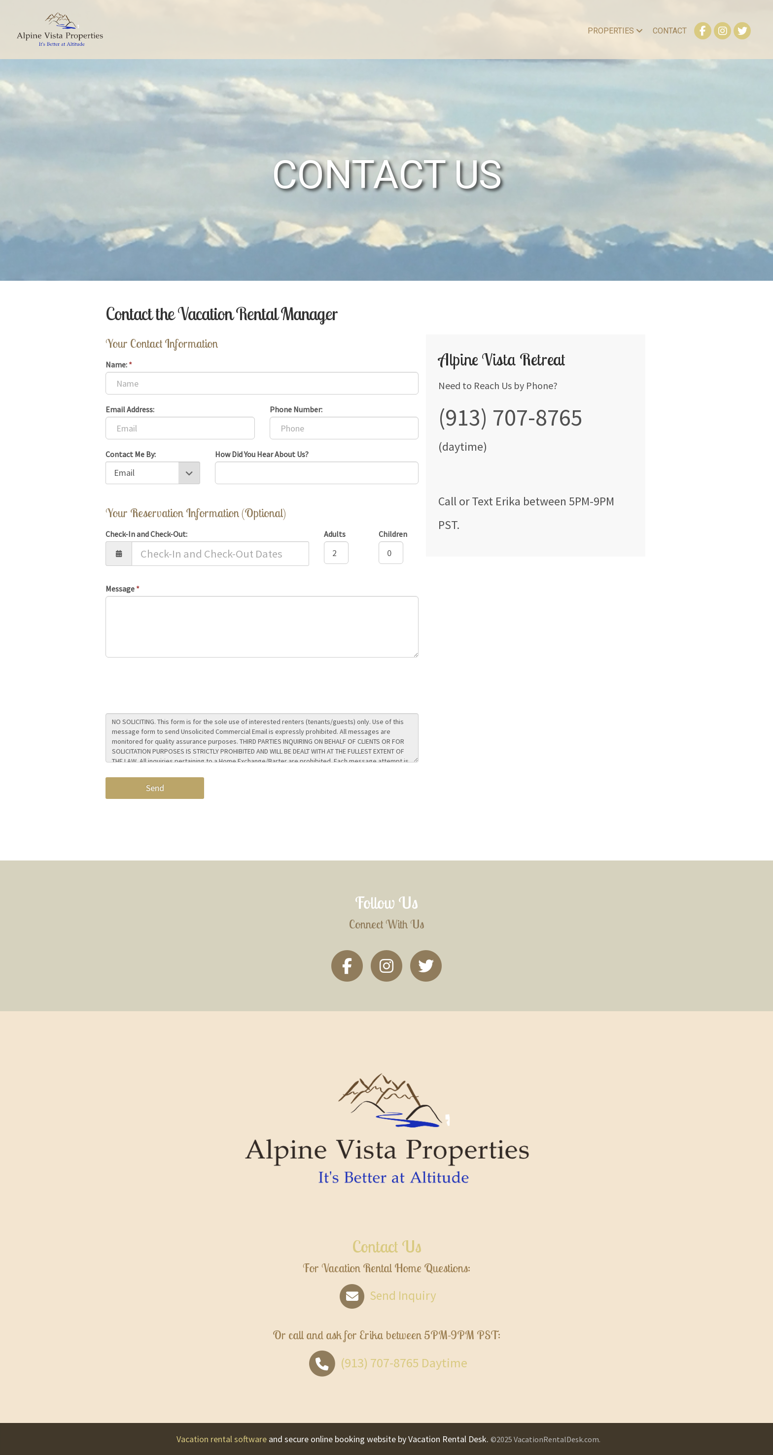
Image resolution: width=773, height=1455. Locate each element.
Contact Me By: (130, 454)
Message (122, 589)
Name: (118, 364)
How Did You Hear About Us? (262, 454)
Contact (670, 30)
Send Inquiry (387, 1295)
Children (393, 534)
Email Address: (129, 409)
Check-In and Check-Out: (146, 534)
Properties (615, 30)
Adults (335, 534)
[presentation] (180, 686)
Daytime (386, 1363)
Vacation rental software (221, 1439)
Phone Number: (296, 409)
